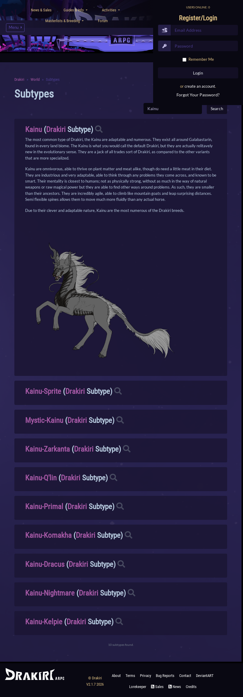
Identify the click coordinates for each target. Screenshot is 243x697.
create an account (200, 86)
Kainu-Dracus (44, 564)
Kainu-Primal (44, 506)
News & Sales (41, 10)
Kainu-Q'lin (41, 477)
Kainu (33, 129)
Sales (157, 686)
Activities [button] (109, 10)
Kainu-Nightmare (50, 593)
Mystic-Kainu (44, 420)
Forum (103, 21)
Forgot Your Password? (198, 94)
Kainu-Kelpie (43, 621)
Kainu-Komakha (48, 535)
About (116, 675)
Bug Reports (165, 675)
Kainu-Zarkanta (47, 449)
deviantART (205, 675)
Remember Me (201, 59)
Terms (130, 675)
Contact (185, 675)
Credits (191, 686)
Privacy (145, 675)
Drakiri (56, 129)
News (174, 686)
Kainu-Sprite (43, 391)
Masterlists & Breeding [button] (63, 21)
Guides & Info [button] (74, 10)
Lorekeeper (137, 686)
